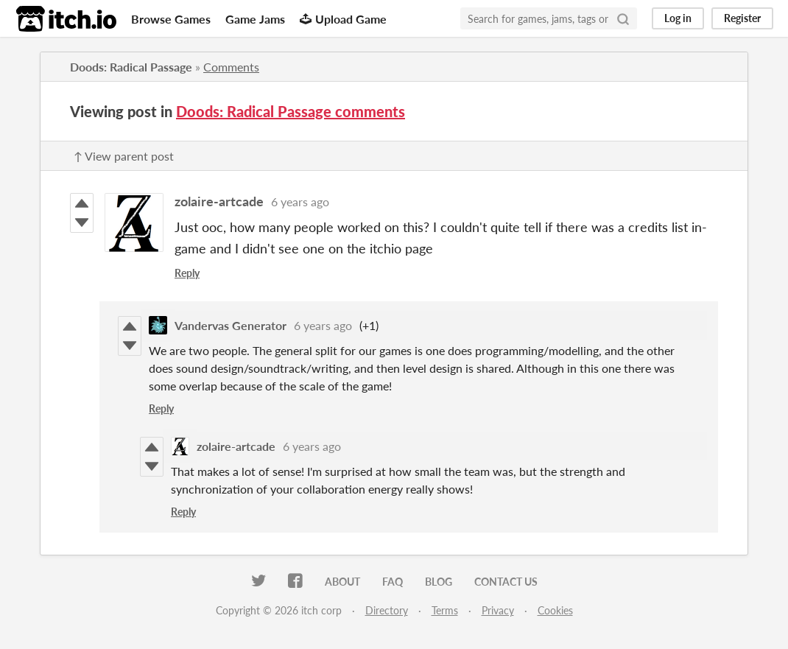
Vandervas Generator (230, 325)
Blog (438, 581)
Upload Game (343, 19)
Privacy (498, 610)
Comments (231, 67)
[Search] (623, 18)
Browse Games (171, 19)
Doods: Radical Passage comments (290, 111)
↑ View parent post (124, 156)
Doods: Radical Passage (131, 67)
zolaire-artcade (219, 201)
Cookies (555, 610)
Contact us (506, 581)
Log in (678, 18)
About (342, 581)
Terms (445, 610)
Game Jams (255, 19)
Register (742, 18)
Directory (386, 610)
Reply (187, 273)
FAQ (392, 581)
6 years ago (300, 201)
